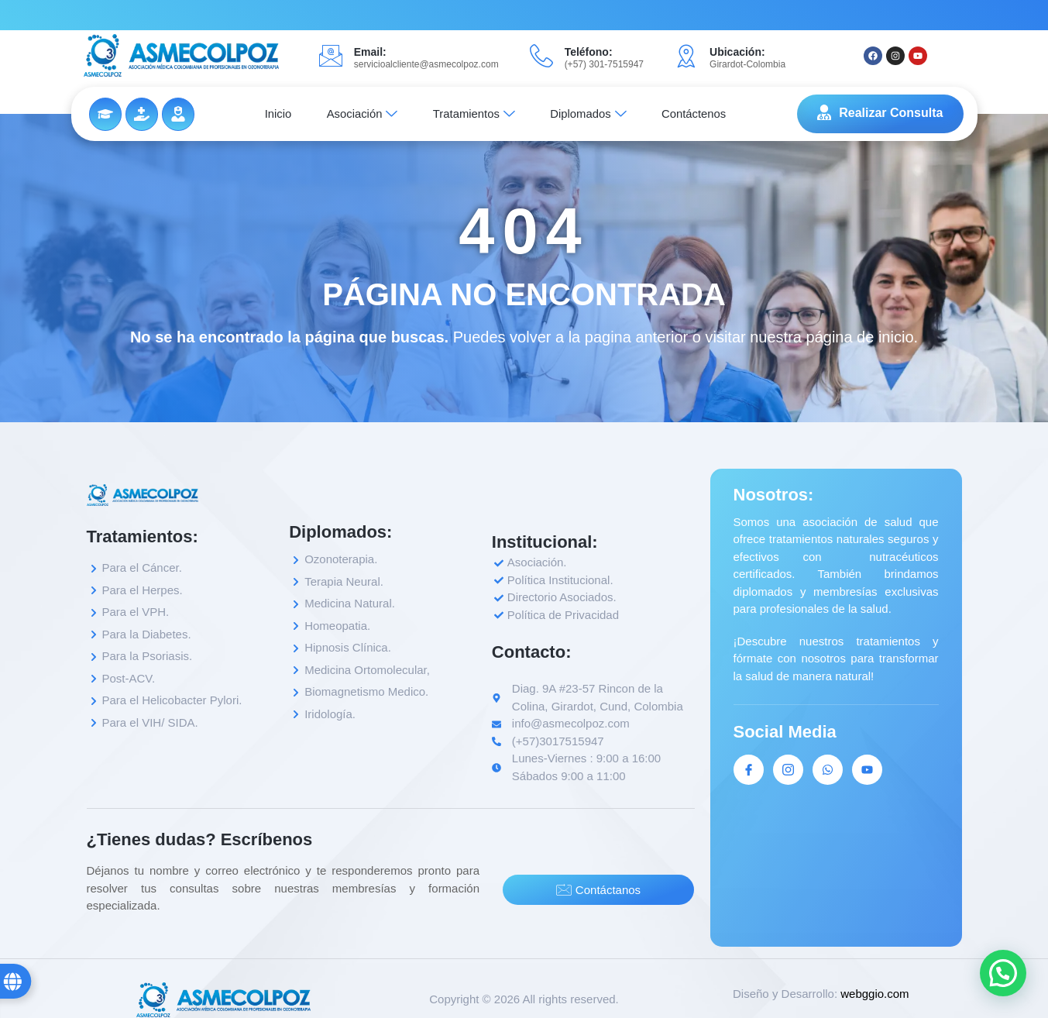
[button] (1003, 973)
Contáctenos (702, 113)
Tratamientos (474, 113)
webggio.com (874, 993)
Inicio (269, 113)
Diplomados (593, 113)
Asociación (358, 113)
